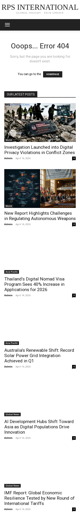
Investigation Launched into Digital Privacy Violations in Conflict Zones (39, 150)
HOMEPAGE (52, 74)
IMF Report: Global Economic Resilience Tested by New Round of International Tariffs (39, 498)
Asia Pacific (12, 271)
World (9, 140)
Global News (12, 414)
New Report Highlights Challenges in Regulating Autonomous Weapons (40, 216)
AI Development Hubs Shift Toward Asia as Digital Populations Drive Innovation (39, 427)
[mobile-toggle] (7, 25)
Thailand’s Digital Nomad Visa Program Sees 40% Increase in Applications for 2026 (34, 284)
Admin (8, 158)
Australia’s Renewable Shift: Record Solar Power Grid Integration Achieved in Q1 (39, 355)
